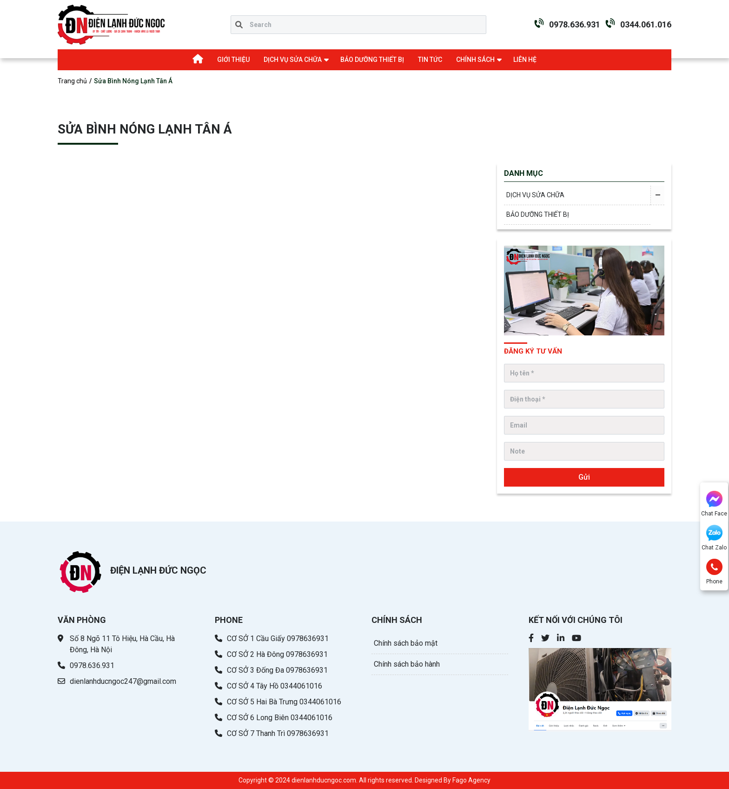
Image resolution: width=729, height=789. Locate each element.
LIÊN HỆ (525, 59)
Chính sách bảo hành (407, 664)
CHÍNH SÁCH (475, 59)
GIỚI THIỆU (233, 59)
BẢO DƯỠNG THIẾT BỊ (372, 59)
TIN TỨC (430, 59)
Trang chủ (72, 81)
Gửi (584, 477)
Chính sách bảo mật (405, 643)
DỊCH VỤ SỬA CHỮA (293, 59)
